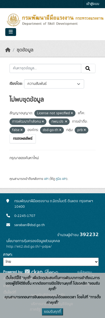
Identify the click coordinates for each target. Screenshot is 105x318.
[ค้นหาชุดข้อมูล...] (45, 68)
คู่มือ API (61, 178)
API (46, 178)
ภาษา (7, 254)
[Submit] (88, 68)
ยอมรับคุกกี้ (52, 311)
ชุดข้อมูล (25, 50)
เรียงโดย (15, 83)
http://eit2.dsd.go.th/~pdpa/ (29, 246)
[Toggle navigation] (10, 32)
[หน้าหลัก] (8, 50)
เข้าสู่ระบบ (92, 4)
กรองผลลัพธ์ (22, 138)
